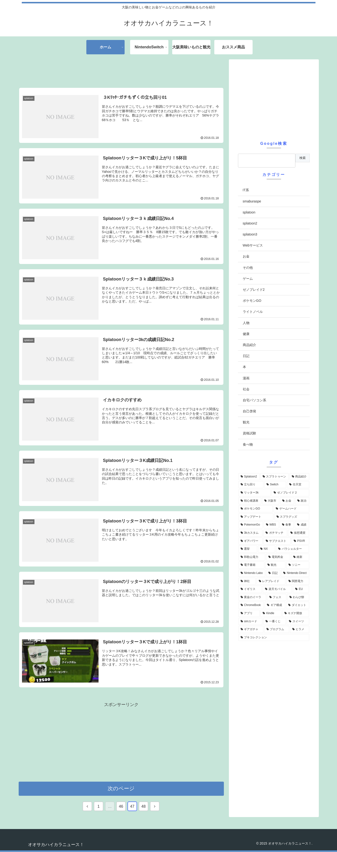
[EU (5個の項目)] (301, 589)
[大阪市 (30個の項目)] (270, 500)
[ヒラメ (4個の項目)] (299, 629)
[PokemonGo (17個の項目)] (250, 524)
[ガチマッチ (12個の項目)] (275, 533)
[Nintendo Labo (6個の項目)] (251, 573)
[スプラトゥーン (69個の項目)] (274, 476)
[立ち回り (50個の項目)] (250, 484)
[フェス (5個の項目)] (276, 597)
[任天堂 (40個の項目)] (298, 484)
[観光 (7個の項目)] (275, 565)
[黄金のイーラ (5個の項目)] (252, 597)
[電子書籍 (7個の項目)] (251, 565)
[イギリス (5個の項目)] (250, 589)
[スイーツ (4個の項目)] (298, 621)
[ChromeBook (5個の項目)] (251, 605)
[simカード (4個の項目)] (250, 621)
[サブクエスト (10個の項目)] (277, 541)
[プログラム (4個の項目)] (276, 629)
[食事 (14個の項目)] (287, 524)
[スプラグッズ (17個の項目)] (291, 517)
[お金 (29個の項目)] (287, 500)
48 (143, 807)
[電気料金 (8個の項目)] (278, 557)
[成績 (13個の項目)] (302, 524)
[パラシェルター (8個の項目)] (292, 549)
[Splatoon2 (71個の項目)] (249, 476)
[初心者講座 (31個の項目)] (249, 500)
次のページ (121, 789)
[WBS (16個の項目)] (271, 524)
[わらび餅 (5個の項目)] (298, 597)
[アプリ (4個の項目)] (249, 613)
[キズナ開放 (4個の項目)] (295, 613)
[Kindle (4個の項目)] (270, 613)
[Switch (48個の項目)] (275, 484)
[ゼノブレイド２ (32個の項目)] (290, 492)
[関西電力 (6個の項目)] (297, 581)
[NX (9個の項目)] (266, 549)
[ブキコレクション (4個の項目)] (273, 637)
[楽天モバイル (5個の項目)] (277, 589)
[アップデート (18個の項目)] (255, 517)
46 (121, 807)
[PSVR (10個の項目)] (300, 541)
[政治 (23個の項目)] (302, 500)
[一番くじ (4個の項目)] (274, 621)
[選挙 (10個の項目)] (247, 549)
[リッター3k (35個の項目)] (254, 492)
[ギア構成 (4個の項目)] (275, 605)
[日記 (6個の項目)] (273, 573)
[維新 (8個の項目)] (300, 557)
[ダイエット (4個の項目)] (297, 605)
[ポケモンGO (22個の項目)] (255, 508)
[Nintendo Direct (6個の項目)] (295, 573)
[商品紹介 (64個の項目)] (299, 476)
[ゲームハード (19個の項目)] (291, 508)
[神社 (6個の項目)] (247, 581)
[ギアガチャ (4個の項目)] (250, 629)
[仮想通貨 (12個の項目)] (298, 533)
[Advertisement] (121, 70)
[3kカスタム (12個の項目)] (250, 533)
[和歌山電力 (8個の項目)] (251, 557)
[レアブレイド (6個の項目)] (271, 581)
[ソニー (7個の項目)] (297, 565)
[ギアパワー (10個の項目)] (250, 541)
